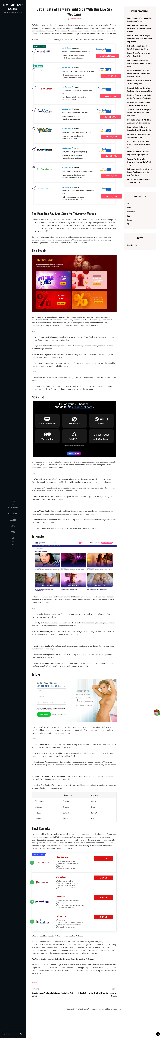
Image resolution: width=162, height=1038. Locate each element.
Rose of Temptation (13, 7)
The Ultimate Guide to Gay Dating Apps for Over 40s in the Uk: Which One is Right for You (139, 112)
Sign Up (103, 886)
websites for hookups (98, 350)
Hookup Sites (13, 507)
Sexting (13, 520)
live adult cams (61, 253)
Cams (13, 526)
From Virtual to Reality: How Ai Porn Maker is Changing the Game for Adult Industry (138, 144)
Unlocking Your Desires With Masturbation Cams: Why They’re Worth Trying (139, 162)
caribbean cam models (96, 870)
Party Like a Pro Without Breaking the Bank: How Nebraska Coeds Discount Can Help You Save (139, 38)
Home (13, 501)
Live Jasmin (62, 885)
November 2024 (132, 245)
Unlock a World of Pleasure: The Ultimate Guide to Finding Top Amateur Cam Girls (139, 28)
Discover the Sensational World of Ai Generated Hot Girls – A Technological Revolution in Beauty (139, 73)
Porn (13, 532)
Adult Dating (13, 513)
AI (13, 544)
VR (13, 538)
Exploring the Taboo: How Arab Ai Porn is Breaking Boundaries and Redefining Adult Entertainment (139, 172)
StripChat (61, 904)
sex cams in (64, 981)
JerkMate (60, 924)
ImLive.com (61, 944)
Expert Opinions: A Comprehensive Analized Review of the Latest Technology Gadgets (139, 63)
